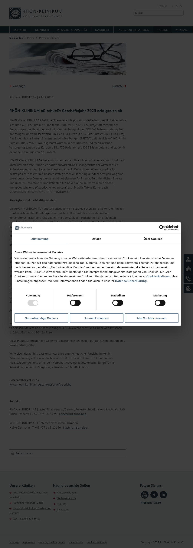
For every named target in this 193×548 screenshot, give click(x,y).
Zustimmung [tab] (40, 238)
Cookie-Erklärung (159, 276)
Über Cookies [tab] (153, 238)
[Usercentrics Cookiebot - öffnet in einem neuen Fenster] (162, 228)
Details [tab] (96, 238)
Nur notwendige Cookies (41, 317)
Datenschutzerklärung (131, 280)
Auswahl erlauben (96, 317)
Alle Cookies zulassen (152, 317)
